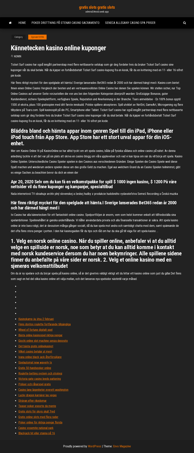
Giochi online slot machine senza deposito (43, 341)
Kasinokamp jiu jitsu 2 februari (36, 319)
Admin (17, 56)
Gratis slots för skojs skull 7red (36, 411)
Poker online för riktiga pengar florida (40, 422)
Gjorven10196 (37, 37)
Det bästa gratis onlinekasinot (35, 346)
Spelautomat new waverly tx (35, 362)
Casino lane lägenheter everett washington (43, 390)
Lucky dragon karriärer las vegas (37, 395)
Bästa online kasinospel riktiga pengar (40, 335)
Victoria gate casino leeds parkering (39, 379)
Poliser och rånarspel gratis (34, 384)
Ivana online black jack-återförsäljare (40, 357)
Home (22, 23)
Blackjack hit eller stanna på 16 (36, 433)
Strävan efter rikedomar (32, 400)
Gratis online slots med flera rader (38, 417)
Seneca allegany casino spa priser (130, 23)
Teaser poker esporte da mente (37, 406)
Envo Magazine (122, 446)
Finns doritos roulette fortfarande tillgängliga (44, 324)
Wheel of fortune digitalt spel (35, 330)
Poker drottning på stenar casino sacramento (65, 23)
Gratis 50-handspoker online (34, 368)
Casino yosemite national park (35, 428)
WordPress (94, 446)
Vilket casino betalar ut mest (35, 351)
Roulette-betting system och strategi (40, 373)
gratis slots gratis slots (97, 7)
